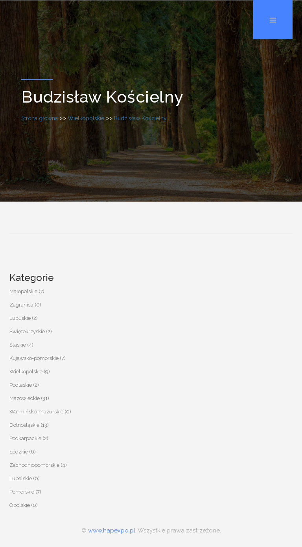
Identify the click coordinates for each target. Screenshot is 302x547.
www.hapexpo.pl (111, 530)
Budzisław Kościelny (140, 118)
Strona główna (39, 118)
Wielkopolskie (86, 118)
